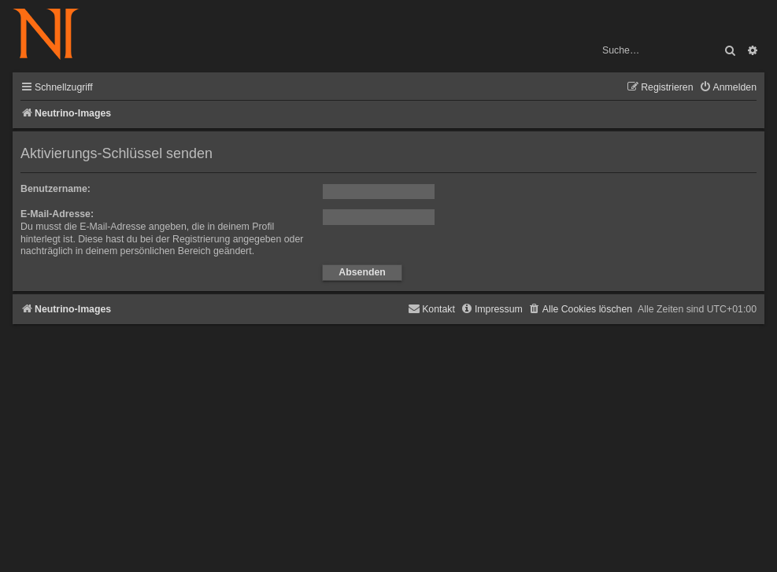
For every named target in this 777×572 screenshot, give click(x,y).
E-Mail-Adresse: (57, 214)
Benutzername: (55, 188)
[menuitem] (728, 87)
